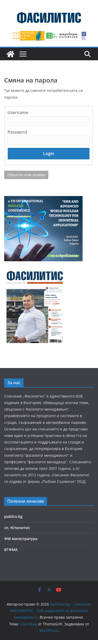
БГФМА (11, 549)
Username (18, 112)
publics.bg (13, 516)
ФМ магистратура (20, 538)
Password (17, 132)
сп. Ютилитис (17, 527)
